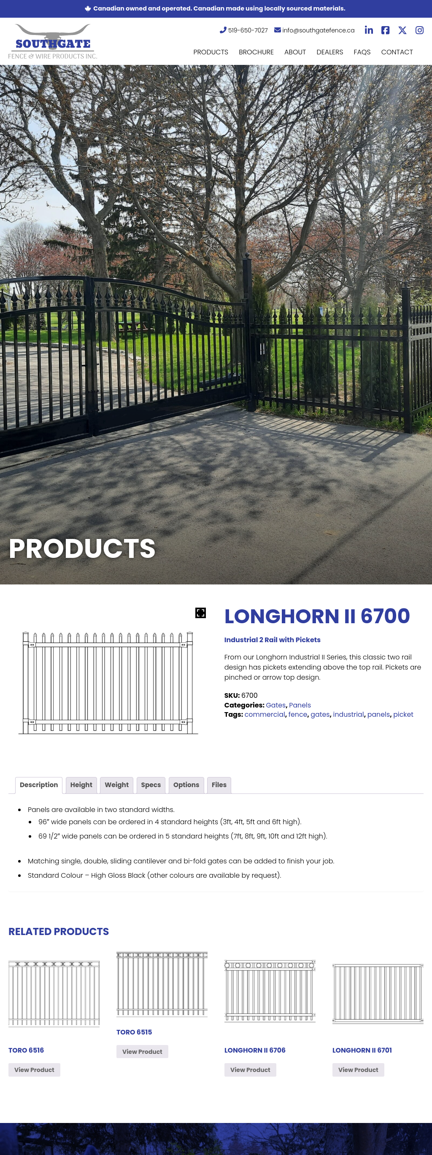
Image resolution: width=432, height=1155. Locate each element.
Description (40, 786)
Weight (120, 786)
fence (298, 714)
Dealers (329, 52)
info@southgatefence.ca (314, 30)
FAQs (362, 52)
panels (380, 714)
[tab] (40, 786)
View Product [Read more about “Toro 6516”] (34, 1071)
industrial (349, 714)
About (295, 52)
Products (210, 52)
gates (321, 714)
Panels (300, 705)
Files (225, 786)
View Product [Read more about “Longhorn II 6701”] (358, 1071)
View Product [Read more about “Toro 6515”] (142, 1052)
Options (191, 786)
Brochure (256, 52)
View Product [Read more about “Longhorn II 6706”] (250, 1071)
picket (405, 714)
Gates (276, 705)
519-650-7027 (243, 30)
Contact (397, 52)
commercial (265, 714)
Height (83, 786)
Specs (155, 786)
